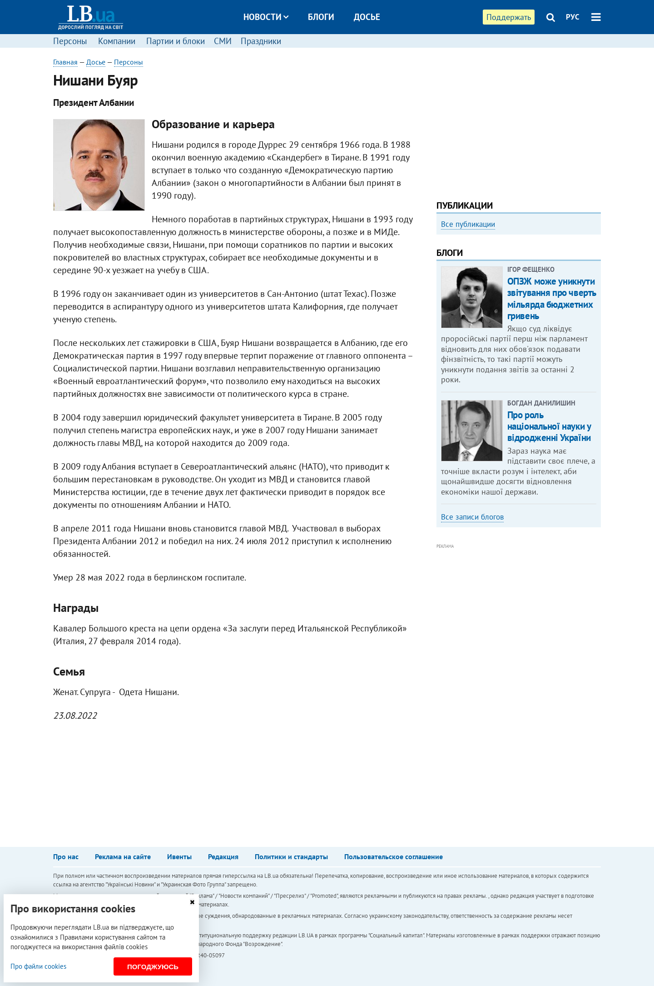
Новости (265, 16)
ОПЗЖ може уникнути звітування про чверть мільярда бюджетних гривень (551, 298)
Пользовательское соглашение (393, 856)
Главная (65, 61)
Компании (116, 40)
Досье (367, 16)
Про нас (66, 856)
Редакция (223, 856)
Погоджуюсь (152, 967)
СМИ (223, 40)
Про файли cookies (38, 966)
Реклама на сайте (123, 856)
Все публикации (468, 224)
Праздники (261, 40)
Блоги (321, 16)
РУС (573, 17)
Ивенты (179, 856)
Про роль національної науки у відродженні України (549, 426)
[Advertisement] (518, 120)
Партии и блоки (175, 40)
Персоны (70, 40)
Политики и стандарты (291, 856)
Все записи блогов (472, 517)
